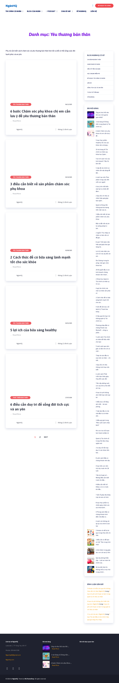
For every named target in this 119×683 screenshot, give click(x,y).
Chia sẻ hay (66, 11)
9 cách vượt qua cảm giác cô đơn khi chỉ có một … (103, 348)
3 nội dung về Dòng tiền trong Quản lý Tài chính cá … (103, 124)
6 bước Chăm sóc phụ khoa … (61, 663)
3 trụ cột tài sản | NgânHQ (96, 614)
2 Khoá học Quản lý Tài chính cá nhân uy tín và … (102, 281)
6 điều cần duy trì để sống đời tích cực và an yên (40, 406)
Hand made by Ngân (93, 64)
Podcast (50, 11)
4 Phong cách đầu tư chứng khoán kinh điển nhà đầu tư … (102, 514)
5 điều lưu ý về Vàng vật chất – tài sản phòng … (102, 404)
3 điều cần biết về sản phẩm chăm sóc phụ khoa (41, 186)
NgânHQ (11, 5)
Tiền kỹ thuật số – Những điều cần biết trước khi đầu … (102, 477)
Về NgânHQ (81, 11)
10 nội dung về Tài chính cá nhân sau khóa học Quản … (102, 152)
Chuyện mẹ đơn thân (94, 59)
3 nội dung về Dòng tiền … (60, 655)
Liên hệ (94, 11)
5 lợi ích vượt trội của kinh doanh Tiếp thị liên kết (103, 161)
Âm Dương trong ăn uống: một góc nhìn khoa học (102, 263)
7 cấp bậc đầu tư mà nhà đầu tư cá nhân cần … (102, 413)
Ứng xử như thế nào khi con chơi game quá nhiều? (102, 115)
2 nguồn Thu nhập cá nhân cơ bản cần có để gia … (103, 235)
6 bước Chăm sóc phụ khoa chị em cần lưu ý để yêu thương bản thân (38, 113)
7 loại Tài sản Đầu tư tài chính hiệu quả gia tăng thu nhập (98, 616)
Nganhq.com (10, 659)
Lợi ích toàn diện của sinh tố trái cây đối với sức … (103, 253)
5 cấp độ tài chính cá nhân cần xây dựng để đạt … (103, 170)
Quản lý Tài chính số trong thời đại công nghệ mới (102, 441)
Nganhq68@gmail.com (13, 655)
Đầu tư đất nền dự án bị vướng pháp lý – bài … (102, 226)
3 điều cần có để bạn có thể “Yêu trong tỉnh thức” (103, 542)
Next (46, 437)
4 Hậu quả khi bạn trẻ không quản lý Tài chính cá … (103, 318)
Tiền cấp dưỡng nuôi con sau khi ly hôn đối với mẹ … (103, 385)
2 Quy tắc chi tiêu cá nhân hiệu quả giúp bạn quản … (102, 198)
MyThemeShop (29, 679)
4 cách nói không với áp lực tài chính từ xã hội (102, 523)
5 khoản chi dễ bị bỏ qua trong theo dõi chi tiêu (103, 533)
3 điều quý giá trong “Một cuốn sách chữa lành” (103, 422)
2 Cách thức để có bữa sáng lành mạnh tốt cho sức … (103, 300)
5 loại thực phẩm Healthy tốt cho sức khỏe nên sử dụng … (102, 142)
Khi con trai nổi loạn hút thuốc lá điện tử (102, 432)
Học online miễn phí (93, 73)
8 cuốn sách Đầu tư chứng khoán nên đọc (103, 459)
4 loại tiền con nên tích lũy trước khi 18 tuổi (102, 468)
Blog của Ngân (33, 11)
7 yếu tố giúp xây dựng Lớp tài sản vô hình (103, 496)
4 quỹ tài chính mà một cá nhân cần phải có (103, 290)
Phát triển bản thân (20, 397)
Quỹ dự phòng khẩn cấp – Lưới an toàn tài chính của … (103, 560)
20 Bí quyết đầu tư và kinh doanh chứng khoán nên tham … (102, 272)
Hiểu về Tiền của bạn (93, 69)
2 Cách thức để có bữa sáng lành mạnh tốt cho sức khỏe (36, 259)
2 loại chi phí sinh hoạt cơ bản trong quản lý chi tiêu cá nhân (98, 593)
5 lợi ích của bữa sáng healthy (34, 330)
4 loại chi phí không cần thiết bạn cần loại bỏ (103, 395)
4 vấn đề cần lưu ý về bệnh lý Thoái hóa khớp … (102, 309)
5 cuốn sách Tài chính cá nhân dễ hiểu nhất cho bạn (103, 339)
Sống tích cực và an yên (95, 87)
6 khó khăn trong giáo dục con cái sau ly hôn (103, 551)
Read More (17, 121)
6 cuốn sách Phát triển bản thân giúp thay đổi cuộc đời (102, 376)
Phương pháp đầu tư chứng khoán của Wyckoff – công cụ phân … (102, 328)
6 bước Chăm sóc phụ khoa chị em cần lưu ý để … (103, 133)
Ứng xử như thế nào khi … (60, 646)
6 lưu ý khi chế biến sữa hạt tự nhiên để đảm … (102, 189)
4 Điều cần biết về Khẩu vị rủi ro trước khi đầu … (102, 487)
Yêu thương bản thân (21, 104)
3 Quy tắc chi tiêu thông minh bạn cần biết (102, 367)
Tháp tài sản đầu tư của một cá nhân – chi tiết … (103, 358)
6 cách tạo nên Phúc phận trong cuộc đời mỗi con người (102, 179)
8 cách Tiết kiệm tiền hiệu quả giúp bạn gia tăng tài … (103, 244)
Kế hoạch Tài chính (104, 5)
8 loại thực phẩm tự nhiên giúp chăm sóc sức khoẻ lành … (102, 505)
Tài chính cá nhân (13, 11)
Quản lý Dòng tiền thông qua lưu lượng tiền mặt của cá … (102, 207)
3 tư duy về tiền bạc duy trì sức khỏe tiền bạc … (102, 450)
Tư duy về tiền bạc (93, 92)
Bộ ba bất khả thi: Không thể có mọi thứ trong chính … (103, 569)
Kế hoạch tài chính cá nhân (96, 78)
